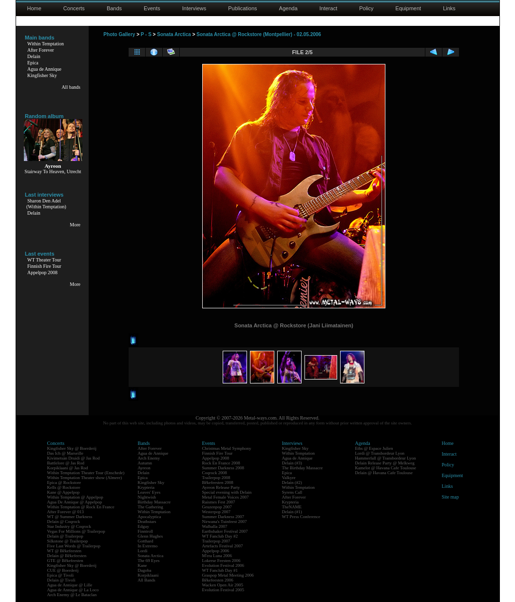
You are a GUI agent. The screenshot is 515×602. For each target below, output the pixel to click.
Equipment (408, 8)
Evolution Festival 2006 (223, 565)
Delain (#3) (292, 463)
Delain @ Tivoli (61, 580)
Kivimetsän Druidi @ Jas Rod (73, 458)
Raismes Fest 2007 (218, 502)
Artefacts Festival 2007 (222, 545)
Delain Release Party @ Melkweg (385, 463)
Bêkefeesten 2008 (217, 482)
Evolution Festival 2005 (223, 589)
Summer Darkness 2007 (223, 516)
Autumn (145, 463)
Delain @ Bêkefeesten (67, 555)
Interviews (194, 8)
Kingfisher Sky (42, 75)
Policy (366, 8)
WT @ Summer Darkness (70, 516)
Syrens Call (292, 492)
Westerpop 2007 (216, 511)
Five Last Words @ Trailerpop (73, 545)
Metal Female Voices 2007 (225, 497)
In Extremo (148, 545)
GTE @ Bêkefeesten (65, 560)
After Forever (40, 50)
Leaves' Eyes (149, 492)
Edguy (144, 526)
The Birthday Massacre (302, 467)
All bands (70, 87)
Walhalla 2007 (215, 526)
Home (34, 8)
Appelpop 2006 (215, 550)
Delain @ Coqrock (63, 521)
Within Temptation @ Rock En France (80, 506)
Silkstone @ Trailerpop (67, 541)
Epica (32, 62)
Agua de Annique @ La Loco (73, 589)
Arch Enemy (149, 458)
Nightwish (147, 497)
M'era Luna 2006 (217, 555)
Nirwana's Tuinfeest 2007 (224, 521)
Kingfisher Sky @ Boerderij (72, 448)
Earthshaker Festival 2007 (225, 531)
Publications (242, 8)
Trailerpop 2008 (216, 477)
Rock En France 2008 (221, 463)
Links (449, 8)
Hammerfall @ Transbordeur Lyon (385, 458)
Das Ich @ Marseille (65, 453)
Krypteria (146, 487)
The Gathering (150, 506)
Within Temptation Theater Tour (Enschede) (86, 472)
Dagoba (145, 570)
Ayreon (144, 467)
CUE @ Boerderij (63, 570)
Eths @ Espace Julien (374, 448)
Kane (142, 565)
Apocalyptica (149, 516)
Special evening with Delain (227, 492)
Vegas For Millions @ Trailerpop (76, 531)
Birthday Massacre (154, 502)
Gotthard (145, 541)
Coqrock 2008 (214, 472)
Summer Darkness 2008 (223, 467)
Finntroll (145, 531)
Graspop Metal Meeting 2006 (228, 575)
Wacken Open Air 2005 (223, 584)
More (75, 224)
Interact (329, 8)
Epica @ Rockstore (64, 482)
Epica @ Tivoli (60, 575)
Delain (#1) (292, 511)
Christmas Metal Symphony (226, 448)
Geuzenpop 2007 (217, 506)
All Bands (146, 580)
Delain (33, 56)
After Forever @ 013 (65, 511)
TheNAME (292, 506)
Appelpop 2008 (42, 272)
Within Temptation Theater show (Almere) (84, 477)
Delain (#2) (292, 482)
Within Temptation (45, 43)
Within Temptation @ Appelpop (75, 497)
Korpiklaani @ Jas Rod (67, 467)
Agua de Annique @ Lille (70, 584)
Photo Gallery (119, 34)
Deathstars (147, 521)
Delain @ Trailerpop (65, 536)
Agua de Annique (44, 69)
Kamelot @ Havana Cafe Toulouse (385, 467)
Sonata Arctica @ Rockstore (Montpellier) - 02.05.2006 (258, 34)
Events (152, 8)
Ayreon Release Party (221, 487)
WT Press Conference (301, 516)
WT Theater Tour (44, 259)
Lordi (143, 550)
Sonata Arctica (174, 34)
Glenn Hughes (150, 536)
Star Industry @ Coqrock (69, 526)
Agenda (288, 8)
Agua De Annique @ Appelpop (74, 502)
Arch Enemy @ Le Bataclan (72, 594)
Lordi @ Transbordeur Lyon (380, 453)
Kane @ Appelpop (63, 492)
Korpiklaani (148, 575)
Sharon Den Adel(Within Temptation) (46, 203)
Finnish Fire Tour (44, 266)
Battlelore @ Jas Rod (66, 463)
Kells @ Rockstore (63, 487)
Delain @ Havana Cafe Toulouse (384, 472)
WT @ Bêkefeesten (64, 550)
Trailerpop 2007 (216, 541)
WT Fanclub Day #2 (220, 536)
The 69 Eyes (149, 560)
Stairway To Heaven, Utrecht (52, 171)
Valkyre (289, 477)
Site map (450, 497)
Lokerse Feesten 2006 (221, 560)
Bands (114, 8)
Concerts (74, 8)
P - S (146, 34)
